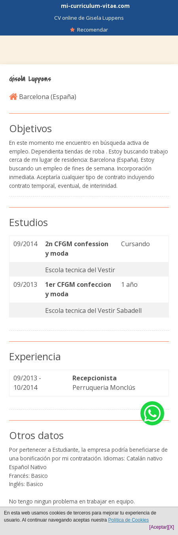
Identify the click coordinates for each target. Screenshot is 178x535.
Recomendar (89, 29)
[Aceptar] (158, 527)
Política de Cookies (128, 520)
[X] (171, 527)
